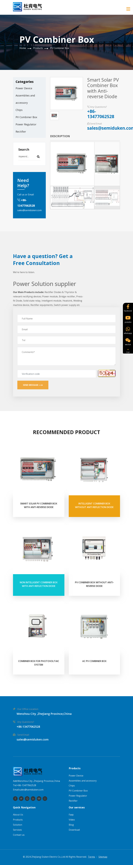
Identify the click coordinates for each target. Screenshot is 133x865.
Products (38, 48)
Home (22, 48)
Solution (17, 824)
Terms (91, 856)
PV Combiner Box (59, 48)
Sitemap (102, 856)
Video (72, 819)
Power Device (24, 88)
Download (74, 829)
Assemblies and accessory (25, 99)
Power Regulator (26, 124)
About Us (18, 814)
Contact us (19, 834)
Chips (19, 110)
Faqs (71, 814)
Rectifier (21, 131)
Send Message (33, 385)
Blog (71, 824)
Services (17, 829)
